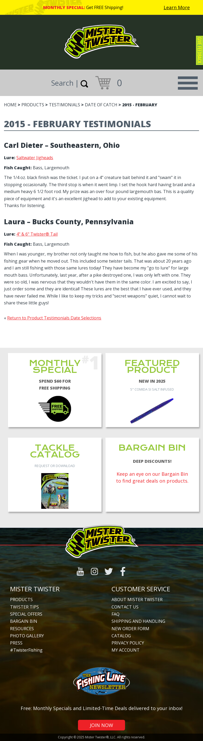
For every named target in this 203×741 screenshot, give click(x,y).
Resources (22, 629)
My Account (126, 650)
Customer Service (141, 588)
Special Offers (26, 614)
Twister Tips (24, 607)
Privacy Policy (128, 643)
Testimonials (64, 105)
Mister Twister (35, 588)
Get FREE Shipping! (104, 7)
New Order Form (130, 629)
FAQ (115, 614)
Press (16, 643)
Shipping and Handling (138, 621)
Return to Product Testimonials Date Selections (54, 318)
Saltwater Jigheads (34, 158)
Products (32, 105)
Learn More (177, 7)
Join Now (101, 725)
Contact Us (125, 607)
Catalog (121, 636)
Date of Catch (101, 105)
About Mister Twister (137, 599)
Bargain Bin (23, 621)
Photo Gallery (27, 636)
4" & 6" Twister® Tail (37, 234)
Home (10, 105)
